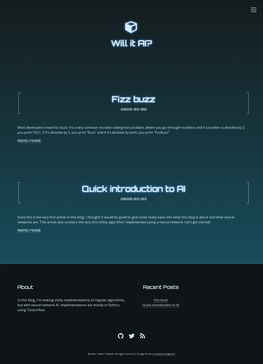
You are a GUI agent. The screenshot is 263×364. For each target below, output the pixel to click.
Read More (29, 141)
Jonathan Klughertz (164, 353)
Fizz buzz (133, 99)
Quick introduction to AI (133, 189)
